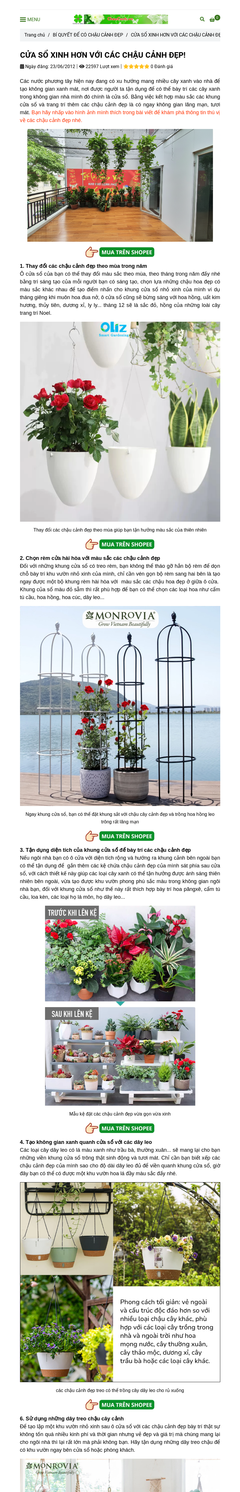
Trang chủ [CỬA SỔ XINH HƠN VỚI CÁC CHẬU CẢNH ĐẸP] (34, 35)
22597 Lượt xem (99, 66)
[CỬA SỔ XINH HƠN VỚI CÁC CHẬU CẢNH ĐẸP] (215, 19)
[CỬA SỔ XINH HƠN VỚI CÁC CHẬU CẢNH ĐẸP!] (120, 19)
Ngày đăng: (34, 66)
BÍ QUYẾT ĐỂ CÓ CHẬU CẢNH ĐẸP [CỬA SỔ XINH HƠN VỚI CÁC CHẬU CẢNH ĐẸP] (88, 35)
